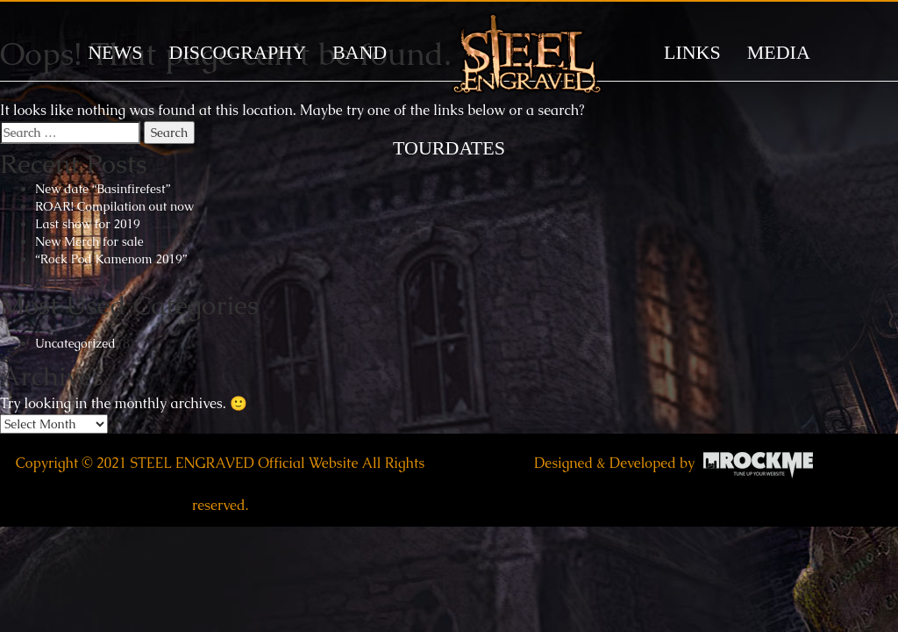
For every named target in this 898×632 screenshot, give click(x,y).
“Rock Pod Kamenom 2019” (111, 259)
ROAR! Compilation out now (114, 206)
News (115, 52)
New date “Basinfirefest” (102, 189)
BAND (359, 52)
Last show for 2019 (87, 224)
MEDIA (778, 52)
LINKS (692, 52)
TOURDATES (449, 148)
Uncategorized (75, 343)
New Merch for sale (89, 241)
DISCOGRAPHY (237, 52)
